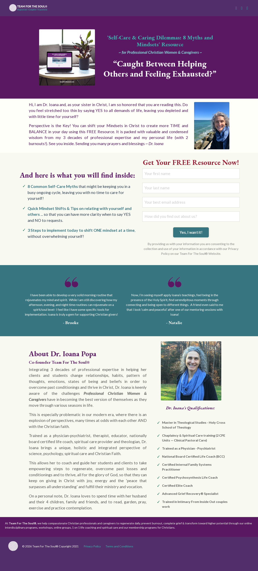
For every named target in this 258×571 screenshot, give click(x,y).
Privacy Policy (92, 561)
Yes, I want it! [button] (191, 240)
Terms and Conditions (119, 561)
